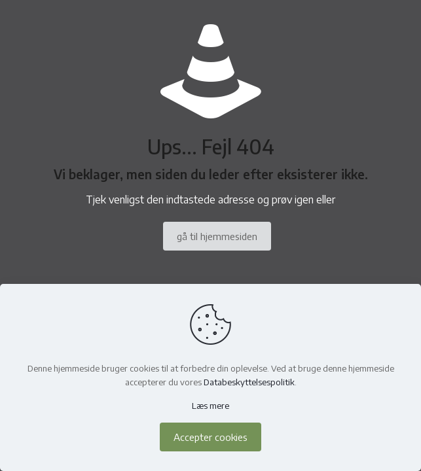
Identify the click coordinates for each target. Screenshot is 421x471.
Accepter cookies (210, 437)
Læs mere (210, 405)
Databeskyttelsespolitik (249, 382)
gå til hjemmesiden (217, 236)
